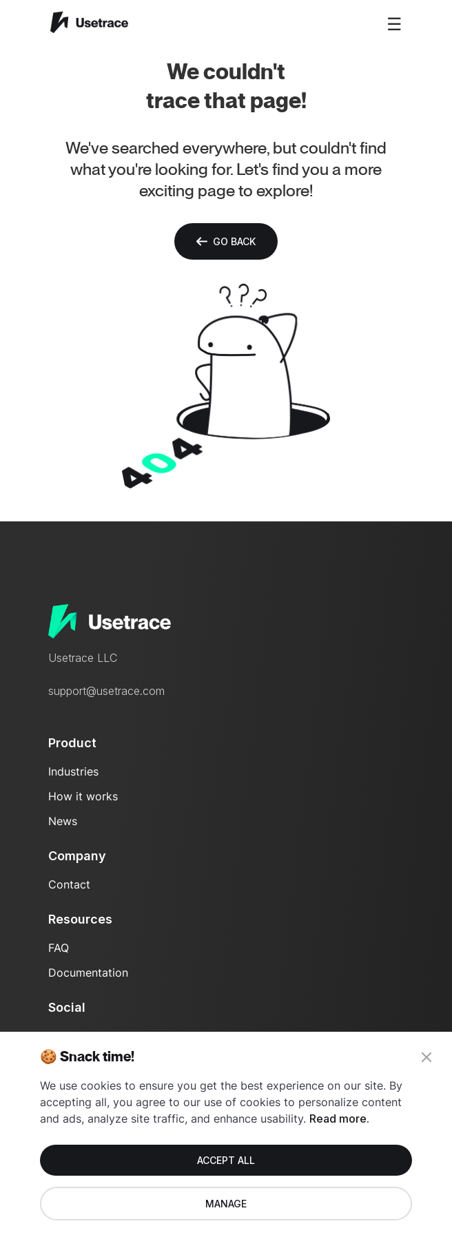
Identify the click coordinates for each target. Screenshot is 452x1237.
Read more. (339, 1118)
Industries (73, 771)
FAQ (58, 948)
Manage (226, 1203)
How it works (83, 796)
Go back (226, 241)
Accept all (226, 1160)
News (62, 821)
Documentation (88, 972)
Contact (69, 884)
